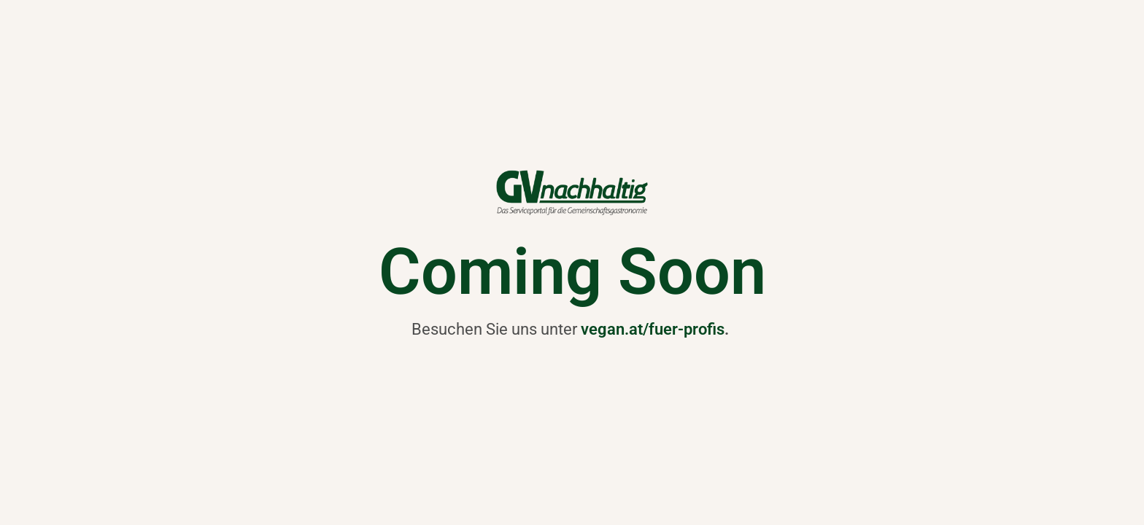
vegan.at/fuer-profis (652, 328)
